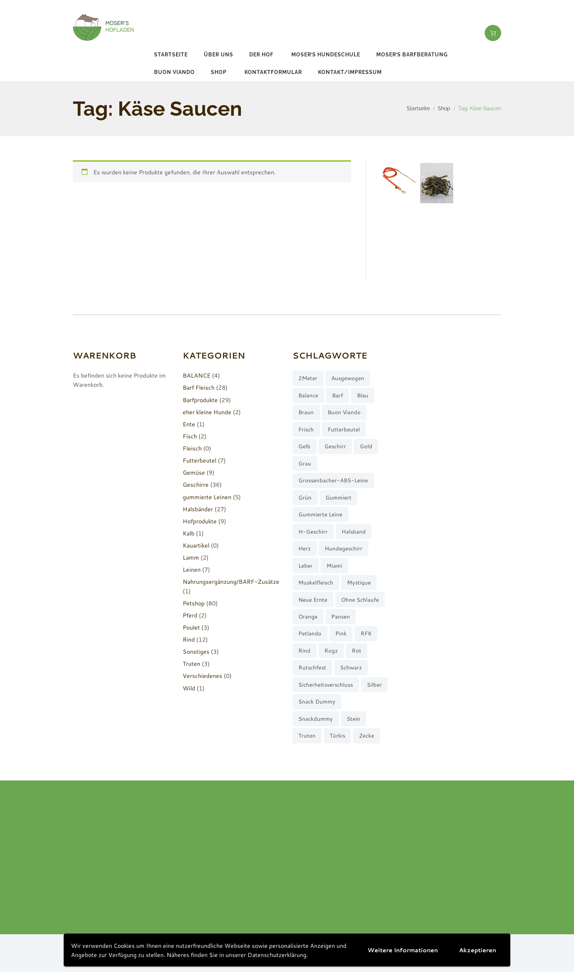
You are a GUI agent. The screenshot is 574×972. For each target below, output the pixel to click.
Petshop (194, 603)
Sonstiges (196, 651)
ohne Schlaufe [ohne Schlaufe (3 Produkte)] (360, 600)
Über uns (218, 54)
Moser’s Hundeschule (325, 54)
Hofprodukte (200, 521)
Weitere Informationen (403, 950)
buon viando (174, 72)
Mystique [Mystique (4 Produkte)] (359, 582)
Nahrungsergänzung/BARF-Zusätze (231, 581)
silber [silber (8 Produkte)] (374, 685)
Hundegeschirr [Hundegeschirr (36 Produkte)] (343, 548)
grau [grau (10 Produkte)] (304, 463)
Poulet (191, 627)
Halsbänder (198, 509)
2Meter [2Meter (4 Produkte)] (307, 378)
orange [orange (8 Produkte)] (307, 616)
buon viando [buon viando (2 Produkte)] (344, 412)
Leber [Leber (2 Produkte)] (305, 566)
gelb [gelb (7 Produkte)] (304, 446)
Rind (189, 639)
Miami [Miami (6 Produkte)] (334, 566)
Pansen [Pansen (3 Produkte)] (340, 616)
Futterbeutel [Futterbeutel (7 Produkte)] (344, 429)
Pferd (190, 615)
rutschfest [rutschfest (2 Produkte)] (312, 667)
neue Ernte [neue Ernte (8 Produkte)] (312, 600)
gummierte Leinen (207, 497)
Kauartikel (196, 545)
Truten (191, 663)
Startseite (171, 54)
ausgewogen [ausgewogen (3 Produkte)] (347, 378)
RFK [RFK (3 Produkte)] (366, 633)
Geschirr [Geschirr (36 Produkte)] (335, 446)
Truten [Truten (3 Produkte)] (307, 735)
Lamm (191, 557)
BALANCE (196, 375)
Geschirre (196, 484)
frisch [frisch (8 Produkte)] (306, 429)
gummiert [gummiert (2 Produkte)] (338, 497)
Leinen (192, 569)
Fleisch (192, 448)
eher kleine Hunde (207, 412)
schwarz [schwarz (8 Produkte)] (351, 667)
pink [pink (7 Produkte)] (341, 633)
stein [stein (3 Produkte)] (353, 719)
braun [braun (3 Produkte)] (306, 412)
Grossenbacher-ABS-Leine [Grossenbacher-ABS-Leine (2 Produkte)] (333, 480)
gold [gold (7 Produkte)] (366, 446)
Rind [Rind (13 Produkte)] (304, 650)
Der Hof (261, 54)
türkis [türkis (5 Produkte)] (337, 735)
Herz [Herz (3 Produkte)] (304, 548)
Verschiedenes (202, 675)
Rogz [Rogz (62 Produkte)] (331, 650)
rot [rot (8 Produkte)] (356, 650)
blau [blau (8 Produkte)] (362, 395)
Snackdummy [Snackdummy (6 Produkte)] (315, 719)
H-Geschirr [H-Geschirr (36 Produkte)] (313, 531)
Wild (189, 688)
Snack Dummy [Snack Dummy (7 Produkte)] (316, 701)
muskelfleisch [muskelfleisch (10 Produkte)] (315, 582)
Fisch (190, 436)
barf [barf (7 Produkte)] (337, 395)
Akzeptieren (477, 950)
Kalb (188, 533)
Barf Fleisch (199, 387)
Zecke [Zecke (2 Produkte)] (366, 735)
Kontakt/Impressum (350, 72)
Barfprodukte (200, 400)
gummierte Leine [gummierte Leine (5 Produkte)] (320, 514)
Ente (189, 424)
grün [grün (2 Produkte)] (305, 497)
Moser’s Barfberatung (412, 54)
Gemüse (194, 472)
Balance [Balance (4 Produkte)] (308, 395)
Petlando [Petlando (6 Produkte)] (309, 633)
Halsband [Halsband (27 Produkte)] (354, 531)
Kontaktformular (273, 72)
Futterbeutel (199, 460)
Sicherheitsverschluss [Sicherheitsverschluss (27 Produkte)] (325, 685)
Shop (219, 72)
